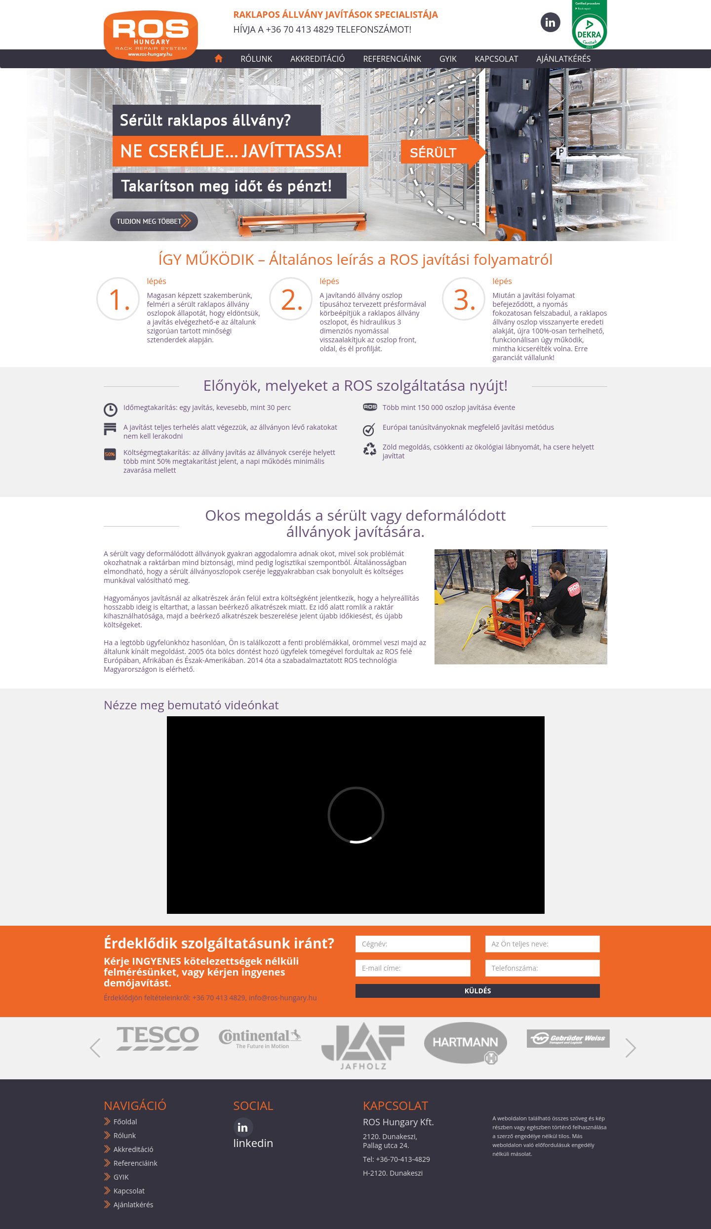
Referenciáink (392, 58)
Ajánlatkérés (563, 58)
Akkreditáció (317, 58)
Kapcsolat (496, 58)
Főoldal (125, 1121)
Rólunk (256, 58)
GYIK (448, 58)
